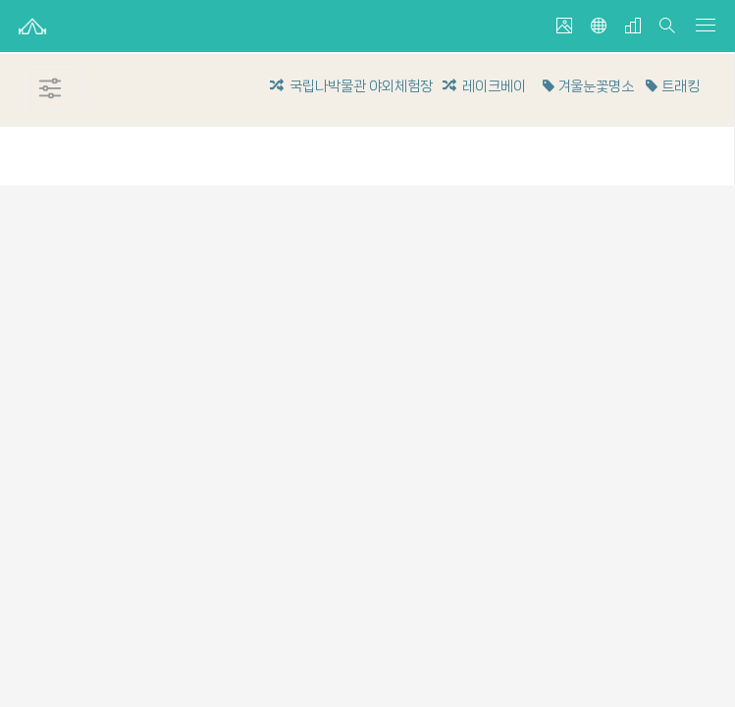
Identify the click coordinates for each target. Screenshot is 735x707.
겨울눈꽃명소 (587, 86)
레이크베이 (484, 86)
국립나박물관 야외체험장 (351, 86)
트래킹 (671, 86)
